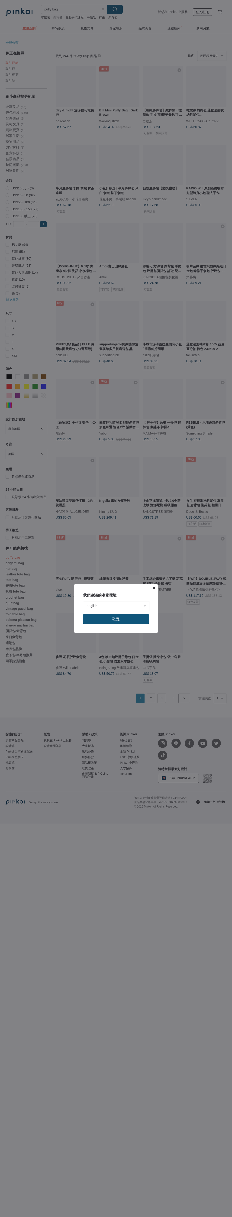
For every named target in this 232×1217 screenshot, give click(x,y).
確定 (116, 619)
